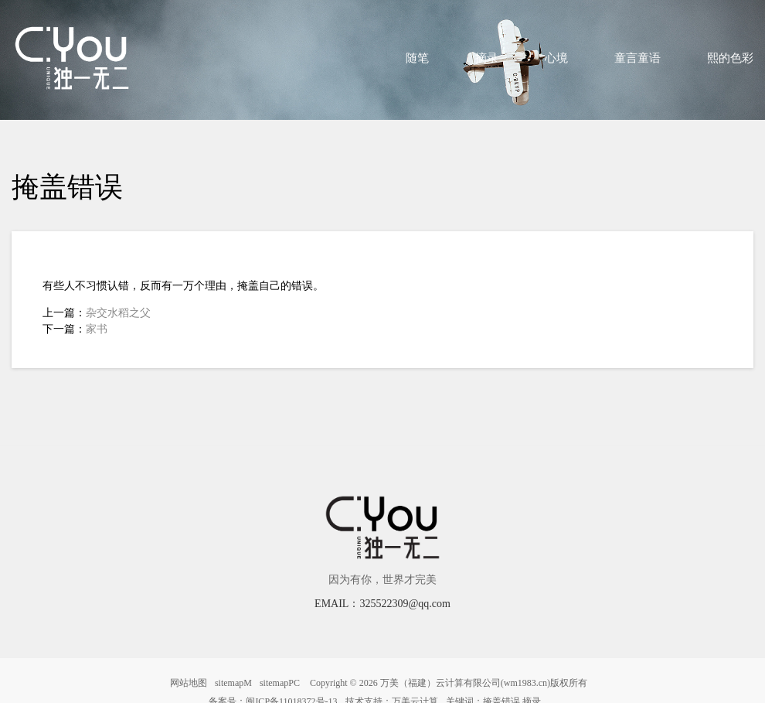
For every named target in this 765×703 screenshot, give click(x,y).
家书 (96, 329)
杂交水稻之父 (118, 313)
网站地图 (188, 682)
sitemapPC (280, 682)
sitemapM (233, 682)
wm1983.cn (525, 682)
